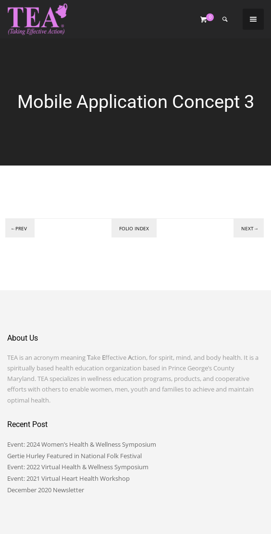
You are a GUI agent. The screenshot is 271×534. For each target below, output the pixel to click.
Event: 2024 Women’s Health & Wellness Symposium (81, 444)
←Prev (19, 228)
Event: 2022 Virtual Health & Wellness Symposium (77, 467)
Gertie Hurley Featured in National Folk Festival (74, 455)
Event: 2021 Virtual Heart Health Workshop (68, 478)
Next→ (250, 228)
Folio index (134, 228)
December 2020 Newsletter (45, 490)
